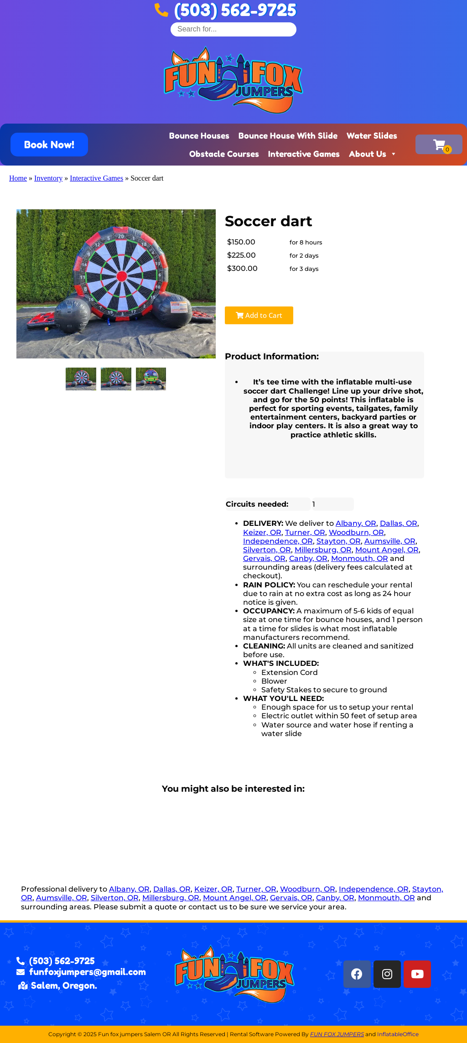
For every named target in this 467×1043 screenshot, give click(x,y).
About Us (373, 154)
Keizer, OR (262, 532)
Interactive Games (304, 154)
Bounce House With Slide (288, 135)
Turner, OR (305, 532)
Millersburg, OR (323, 549)
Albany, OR (356, 523)
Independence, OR (278, 541)
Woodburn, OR (356, 532)
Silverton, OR (267, 549)
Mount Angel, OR (387, 549)
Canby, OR (308, 558)
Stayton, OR (339, 541)
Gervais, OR (264, 558)
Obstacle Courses (224, 154)
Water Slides (372, 135)
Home (18, 178)
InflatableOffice (398, 1034)
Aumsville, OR (389, 541)
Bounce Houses (199, 135)
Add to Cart (259, 315)
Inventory (48, 178)
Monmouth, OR (359, 558)
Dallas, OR (398, 523)
